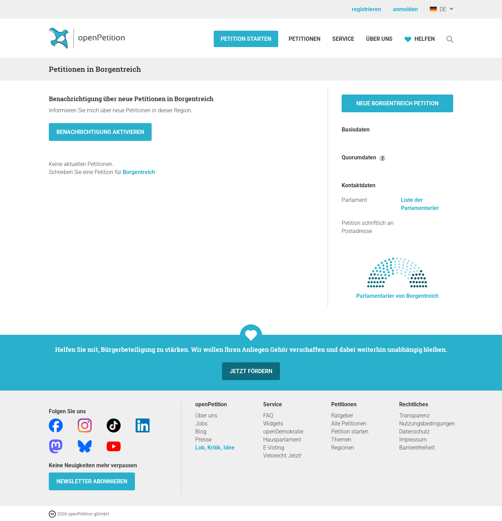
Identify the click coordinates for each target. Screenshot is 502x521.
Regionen (342, 447)
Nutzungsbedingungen (427, 423)
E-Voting (273, 447)
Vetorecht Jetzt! (282, 455)
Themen (341, 439)
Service (343, 39)
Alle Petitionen (348, 423)
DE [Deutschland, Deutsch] (438, 9)
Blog (200, 431)
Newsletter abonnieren (91, 481)
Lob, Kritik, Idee (215, 447)
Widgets (273, 423)
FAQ (268, 415)
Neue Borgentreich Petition (397, 103)
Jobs (201, 423)
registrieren (366, 9)
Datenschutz (414, 431)
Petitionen (305, 39)
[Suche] (450, 39)
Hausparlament (282, 439)
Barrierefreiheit (417, 447)
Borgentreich (139, 172)
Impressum (413, 439)
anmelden (405, 9)
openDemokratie (283, 431)
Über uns (206, 415)
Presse (203, 439)
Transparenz (414, 415)
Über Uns (379, 39)
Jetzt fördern (251, 371)
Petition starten (246, 39)
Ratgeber (342, 415)
